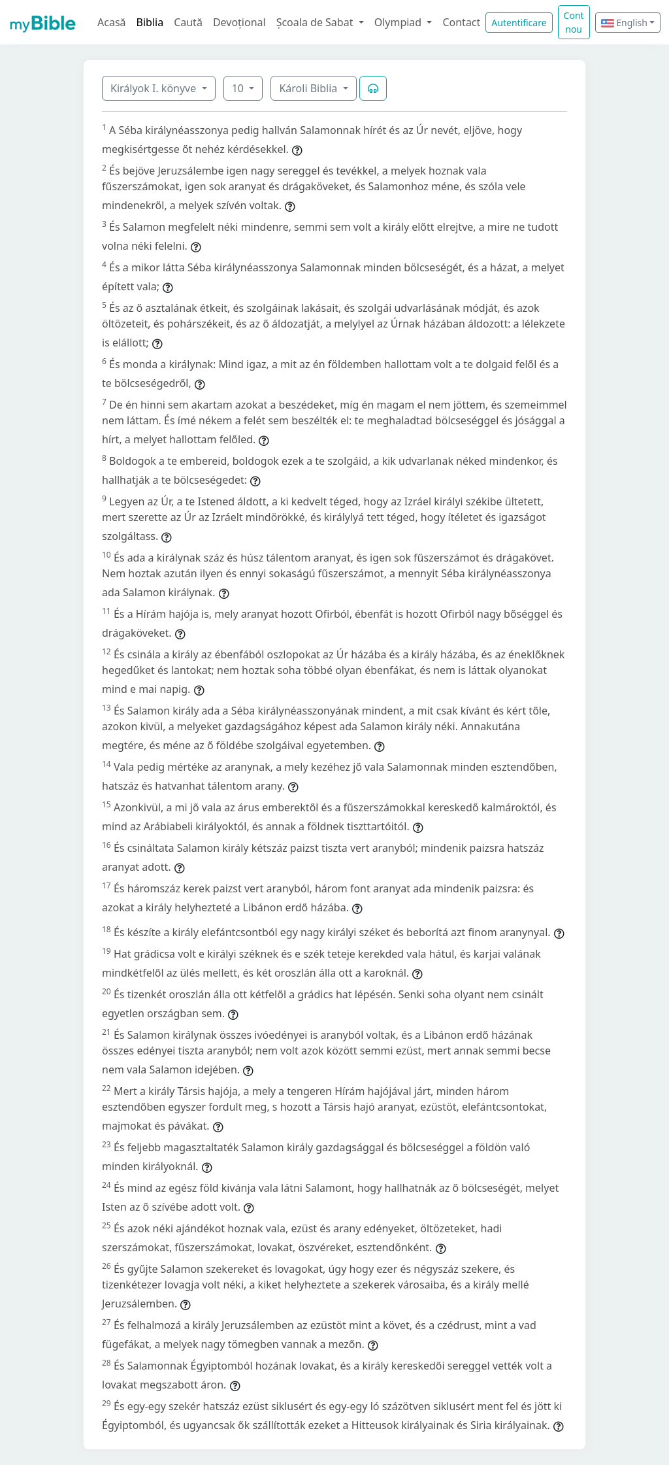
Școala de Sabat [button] (316, 22)
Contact (461, 22)
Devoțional (239, 22)
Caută (188, 22)
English (624, 22)
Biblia (150, 22)
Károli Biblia (309, 88)
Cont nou (574, 22)
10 (239, 88)
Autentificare (518, 22)
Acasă (111, 22)
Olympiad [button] (399, 22)
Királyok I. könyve (154, 88)
